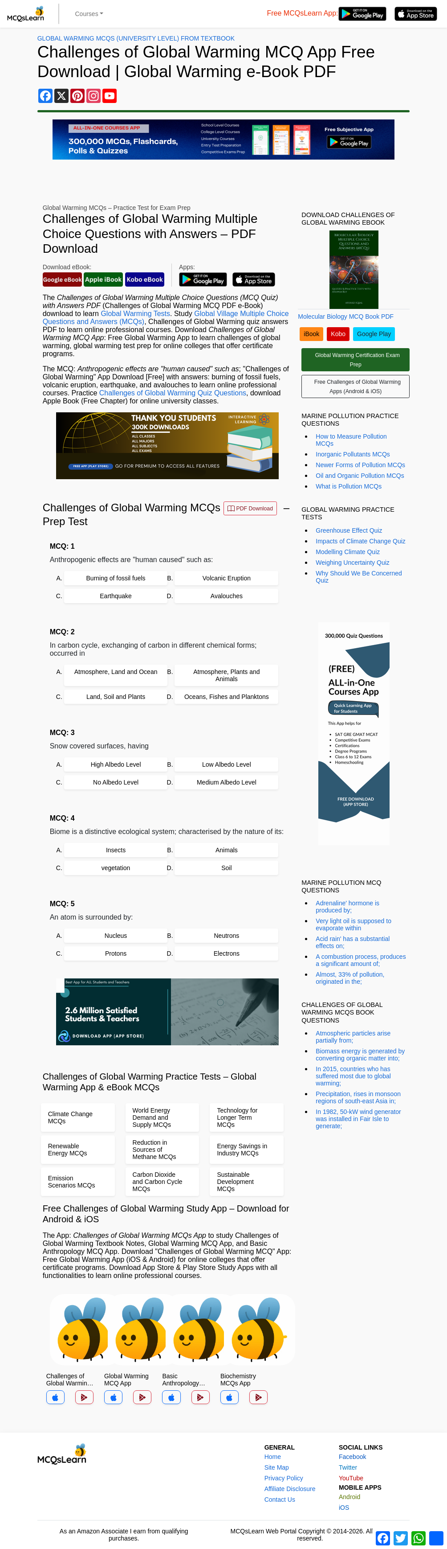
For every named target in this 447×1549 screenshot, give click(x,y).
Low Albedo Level (226, 764)
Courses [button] (86, 13)
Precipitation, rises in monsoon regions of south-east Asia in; (358, 1097)
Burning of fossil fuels (116, 578)
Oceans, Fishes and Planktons (226, 696)
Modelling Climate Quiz (348, 551)
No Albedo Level (115, 782)
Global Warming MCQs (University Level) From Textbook (136, 38)
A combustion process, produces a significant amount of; (361, 960)
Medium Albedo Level (226, 782)
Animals (226, 850)
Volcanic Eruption (227, 578)
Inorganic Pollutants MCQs (353, 454)
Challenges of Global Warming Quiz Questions (172, 393)
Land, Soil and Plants (115, 696)
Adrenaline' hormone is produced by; (347, 907)
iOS (344, 1507)
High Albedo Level (116, 764)
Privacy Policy (283, 1478)
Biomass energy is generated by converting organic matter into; (360, 1055)
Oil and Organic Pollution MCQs (360, 475)
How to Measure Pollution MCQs (351, 440)
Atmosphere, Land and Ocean (116, 671)
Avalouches (227, 596)
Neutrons (226, 935)
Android (349, 1496)
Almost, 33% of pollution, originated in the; (350, 978)
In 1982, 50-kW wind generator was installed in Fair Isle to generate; (358, 1119)
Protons (115, 953)
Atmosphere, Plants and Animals (226, 675)
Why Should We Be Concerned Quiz (359, 577)
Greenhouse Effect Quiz (349, 530)
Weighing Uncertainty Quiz (352, 562)
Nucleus (116, 935)
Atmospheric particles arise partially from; (353, 1037)
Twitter (348, 1467)
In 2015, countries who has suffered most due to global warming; (353, 1076)
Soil (226, 867)
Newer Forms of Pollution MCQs (360, 464)
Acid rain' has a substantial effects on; (353, 942)
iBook (311, 333)
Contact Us (279, 1499)
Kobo (338, 333)
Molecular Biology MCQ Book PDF (346, 316)
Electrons (227, 953)
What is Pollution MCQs (349, 486)
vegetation (116, 867)
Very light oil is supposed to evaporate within (353, 924)
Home (272, 1456)
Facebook (352, 1456)
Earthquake (116, 596)
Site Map (276, 1467)
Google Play (374, 333)
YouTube (351, 1478)
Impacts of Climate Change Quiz (361, 541)
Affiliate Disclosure (290, 1488)
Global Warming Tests (135, 313)
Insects (116, 850)
